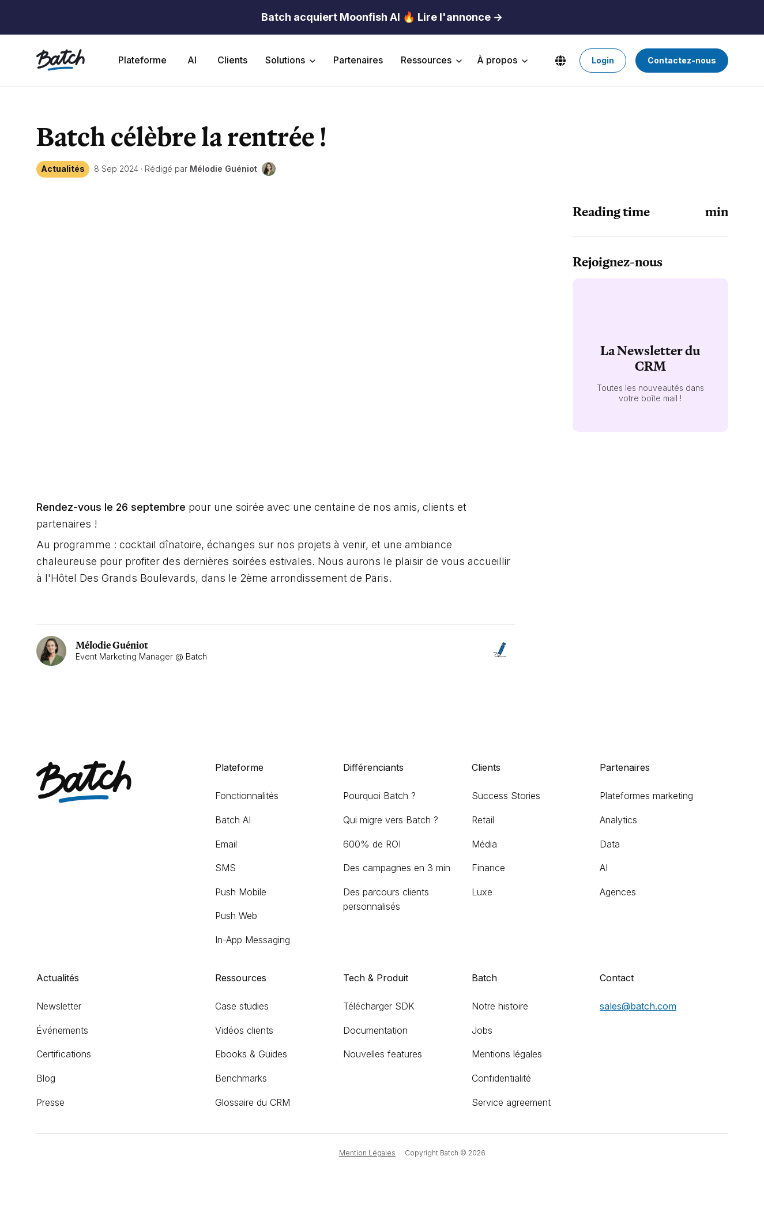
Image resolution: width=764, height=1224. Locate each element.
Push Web (236, 915)
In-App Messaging (252, 940)
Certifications (63, 1054)
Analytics (618, 820)
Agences (618, 892)
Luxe (482, 892)
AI (604, 867)
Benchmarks (241, 1078)
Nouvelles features (382, 1054)
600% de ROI (372, 844)
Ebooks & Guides (251, 1054)
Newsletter (58, 1006)
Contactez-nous (682, 60)
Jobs (482, 1030)
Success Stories (506, 795)
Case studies (242, 1006)
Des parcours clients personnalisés (386, 899)
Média (484, 844)
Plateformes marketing (646, 795)
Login (603, 60)
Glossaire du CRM (252, 1102)
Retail (483, 820)
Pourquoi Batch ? (379, 795)
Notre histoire (500, 1006)
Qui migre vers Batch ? (390, 820)
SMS (225, 867)
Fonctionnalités (246, 795)
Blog (45, 1078)
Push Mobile (240, 892)
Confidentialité (501, 1078)
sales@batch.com (638, 1006)
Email (226, 844)
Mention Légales (367, 1152)
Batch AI (233, 820)
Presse (50, 1102)
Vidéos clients (244, 1030)
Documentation (375, 1030)
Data (610, 844)
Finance (488, 867)
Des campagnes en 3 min (396, 867)
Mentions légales (507, 1054)
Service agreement (511, 1102)
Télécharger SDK (379, 1006)
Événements (62, 1030)
